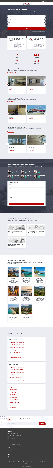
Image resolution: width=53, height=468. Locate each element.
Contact (26, 463)
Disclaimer (9, 449)
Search (26, 28)
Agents (40, 461)
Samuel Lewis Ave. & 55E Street (15, 435)
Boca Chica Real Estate (14, 399)
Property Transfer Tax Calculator (14, 444)
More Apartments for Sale (12, 72)
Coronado (13, 316)
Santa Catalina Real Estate (14, 400)
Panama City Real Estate (14, 389)
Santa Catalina (26, 297)
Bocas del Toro (26, 278)
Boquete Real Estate (13, 397)
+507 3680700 (11, 438)
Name (10, 184)
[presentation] (7, 84)
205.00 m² (31, 89)
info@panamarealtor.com (13, 436)
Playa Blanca (39, 278)
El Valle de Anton (26, 316)
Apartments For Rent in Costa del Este (17, 372)
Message (11, 197)
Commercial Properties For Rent (15, 377)
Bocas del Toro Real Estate (14, 402)
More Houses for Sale (12, 101)
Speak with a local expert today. (38, 31)
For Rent (13, 461)
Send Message (26, 203)
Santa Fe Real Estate (13, 404)
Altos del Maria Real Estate (14, 405)
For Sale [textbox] (9, 19)
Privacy (9, 451)
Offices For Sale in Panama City (16, 355)
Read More (10, 234)
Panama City (13, 278)
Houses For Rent (12, 374)
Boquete (39, 297)
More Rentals (10, 131)
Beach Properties (13, 387)
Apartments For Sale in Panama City (17, 342)
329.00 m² (31, 148)
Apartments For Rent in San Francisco (17, 369)
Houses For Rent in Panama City (16, 375)
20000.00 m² (11, 118)
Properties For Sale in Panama (19, 39)
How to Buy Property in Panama (21, 461)
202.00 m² (11, 89)
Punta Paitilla (11, 150)
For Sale (9, 461)
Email (10, 188)
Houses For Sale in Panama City (16, 350)
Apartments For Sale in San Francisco (17, 344)
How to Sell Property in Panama (32, 461)
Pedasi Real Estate (13, 407)
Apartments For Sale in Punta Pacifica (17, 345)
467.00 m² (31, 118)
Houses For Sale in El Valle (15, 352)
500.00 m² (11, 148)
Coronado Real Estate (13, 394)
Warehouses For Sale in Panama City (17, 357)
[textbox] (27, 22)
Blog (43, 461)
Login (43, 1)
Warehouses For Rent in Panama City (17, 380)
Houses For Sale (12, 349)
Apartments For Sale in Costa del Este (17, 347)
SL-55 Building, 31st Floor (12, 433)
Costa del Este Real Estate (14, 391)
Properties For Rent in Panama (39, 39)
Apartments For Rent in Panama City (17, 367)
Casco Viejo (13, 297)
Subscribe (42, 423)
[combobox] (26, 19)
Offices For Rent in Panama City (16, 379)
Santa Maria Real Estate (14, 392)
